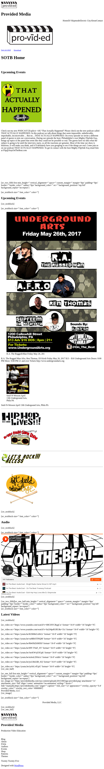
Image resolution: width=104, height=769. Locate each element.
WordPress (19, 765)
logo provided (6, 50)
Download (17, 50)
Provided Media (16, 14)
